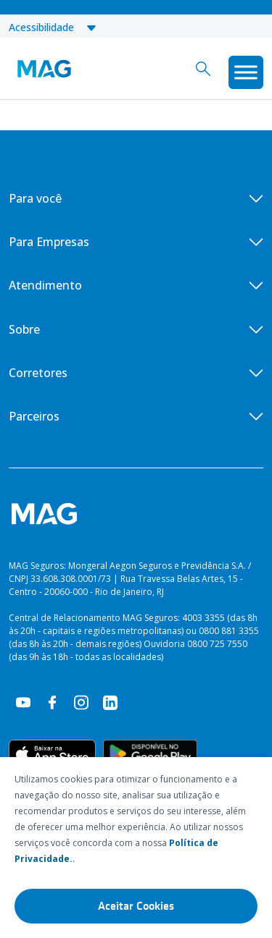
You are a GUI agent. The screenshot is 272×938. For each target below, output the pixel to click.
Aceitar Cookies (136, 906)
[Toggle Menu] (245, 72)
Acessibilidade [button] (53, 27)
